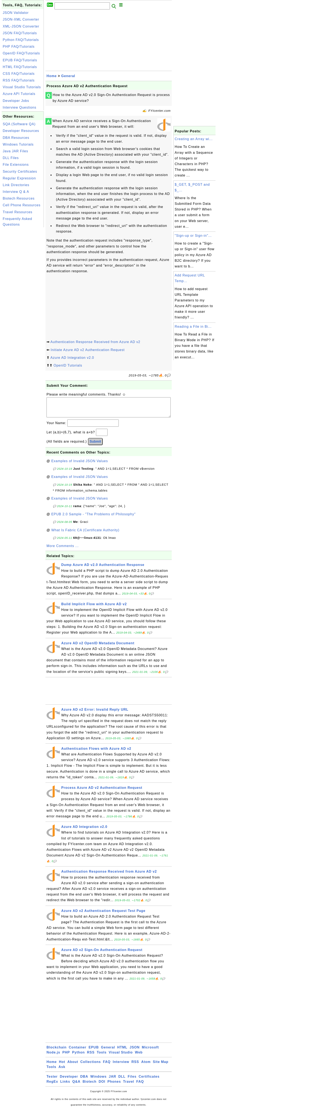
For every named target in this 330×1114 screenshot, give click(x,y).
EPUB (94, 1051)
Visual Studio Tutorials (22, 87)
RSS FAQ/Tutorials (19, 80)
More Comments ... (63, 550)
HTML (122, 1051)
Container (77, 1051)
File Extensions (16, 164)
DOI (102, 1086)
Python (78, 1056)
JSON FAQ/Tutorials (20, 33)
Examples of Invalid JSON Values (79, 465)
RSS (90, 1056)
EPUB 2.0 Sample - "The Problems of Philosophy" (93, 518)
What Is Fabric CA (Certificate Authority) (85, 534)
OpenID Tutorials (67, 365)
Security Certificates (20, 171)
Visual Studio (121, 1056)
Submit (95, 445)
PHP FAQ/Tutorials (19, 46)
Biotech (90, 1086)
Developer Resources (21, 131)
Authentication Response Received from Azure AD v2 (95, 342)
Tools (101, 1056)
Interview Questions (19, 107)
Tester (52, 1080)
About (72, 1066)
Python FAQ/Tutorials (21, 40)
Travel (128, 1086)
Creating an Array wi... (194, 139)
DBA (84, 1080)
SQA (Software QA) (19, 124)
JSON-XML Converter (21, 19)
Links (65, 1086)
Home (52, 76)
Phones (114, 1086)
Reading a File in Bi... (193, 326)
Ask (62, 1071)
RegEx (52, 1086)
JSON (135, 1051)
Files (132, 1080)
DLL (121, 1080)
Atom (146, 1066)
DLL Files (11, 158)
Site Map (160, 1066)
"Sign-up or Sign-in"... (193, 235)
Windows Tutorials (18, 144)
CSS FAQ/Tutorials (19, 73)
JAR (112, 1080)
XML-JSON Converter (21, 26)
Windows (98, 1080)
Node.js (53, 1056)
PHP (66, 1056)
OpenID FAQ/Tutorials (21, 53)
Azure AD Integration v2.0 (72, 357)
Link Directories (16, 185)
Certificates (149, 1080)
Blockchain (57, 1051)
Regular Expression (19, 178)
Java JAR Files (15, 151)
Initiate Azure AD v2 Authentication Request (88, 350)
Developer (69, 1080)
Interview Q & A (16, 191)
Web (138, 1056)
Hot (62, 1066)
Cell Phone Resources (21, 205)
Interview (121, 1066)
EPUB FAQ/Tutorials (20, 60)
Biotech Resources (19, 198)
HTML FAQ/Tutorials (20, 67)
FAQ (106, 1066)
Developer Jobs (16, 101)
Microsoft (150, 1051)
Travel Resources (17, 212)
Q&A (76, 1086)
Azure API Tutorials (19, 94)
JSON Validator (16, 12)
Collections (90, 1066)
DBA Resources (16, 137)
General (68, 76)
